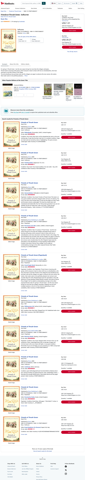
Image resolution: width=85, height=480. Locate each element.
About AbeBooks (40, 466)
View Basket (10, 476)
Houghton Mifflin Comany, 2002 (27, 89)
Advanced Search (5, 8)
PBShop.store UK (29, 306)
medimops (27, 366)
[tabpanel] (30, 71)
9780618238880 (35, 87)
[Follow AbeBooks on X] (66, 470)
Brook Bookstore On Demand (32, 427)
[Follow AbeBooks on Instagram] (66, 474)
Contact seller (24, 144)
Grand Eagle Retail (29, 265)
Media (37, 468)
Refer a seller (24, 474)
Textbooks (60, 8)
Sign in (59, 3)
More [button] (26, 75)
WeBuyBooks (28, 132)
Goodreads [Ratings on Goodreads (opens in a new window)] (22, 21)
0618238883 (22, 87)
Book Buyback (25, 471)
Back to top (42, 459)
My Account (67, 3)
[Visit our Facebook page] (66, 466)
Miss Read (16, 112)
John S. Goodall (25, 112)
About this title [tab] (14, 64)
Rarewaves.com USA (30, 225)
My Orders (9, 474)
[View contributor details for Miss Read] (4, 19)
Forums (38, 474)
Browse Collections (20, 8)
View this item (65, 20)
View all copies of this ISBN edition (27, 36)
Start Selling (81, 8)
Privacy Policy (39, 476)
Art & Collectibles (47, 8)
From (24, 40)
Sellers (70, 8)
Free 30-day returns (72, 51)
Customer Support (54, 468)
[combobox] (31, 3)
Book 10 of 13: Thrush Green (8, 16)
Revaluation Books (29, 397)
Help (81, 3)
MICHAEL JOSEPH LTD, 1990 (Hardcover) (58, 93)
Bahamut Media (28, 336)
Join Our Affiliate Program (27, 468)
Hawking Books (28, 162)
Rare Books (34, 8)
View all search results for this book (42, 451)
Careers (37, 471)
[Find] (44, 3)
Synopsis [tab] (4, 64)
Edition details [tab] (25, 64)
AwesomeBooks (28, 193)
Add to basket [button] (72, 30)
